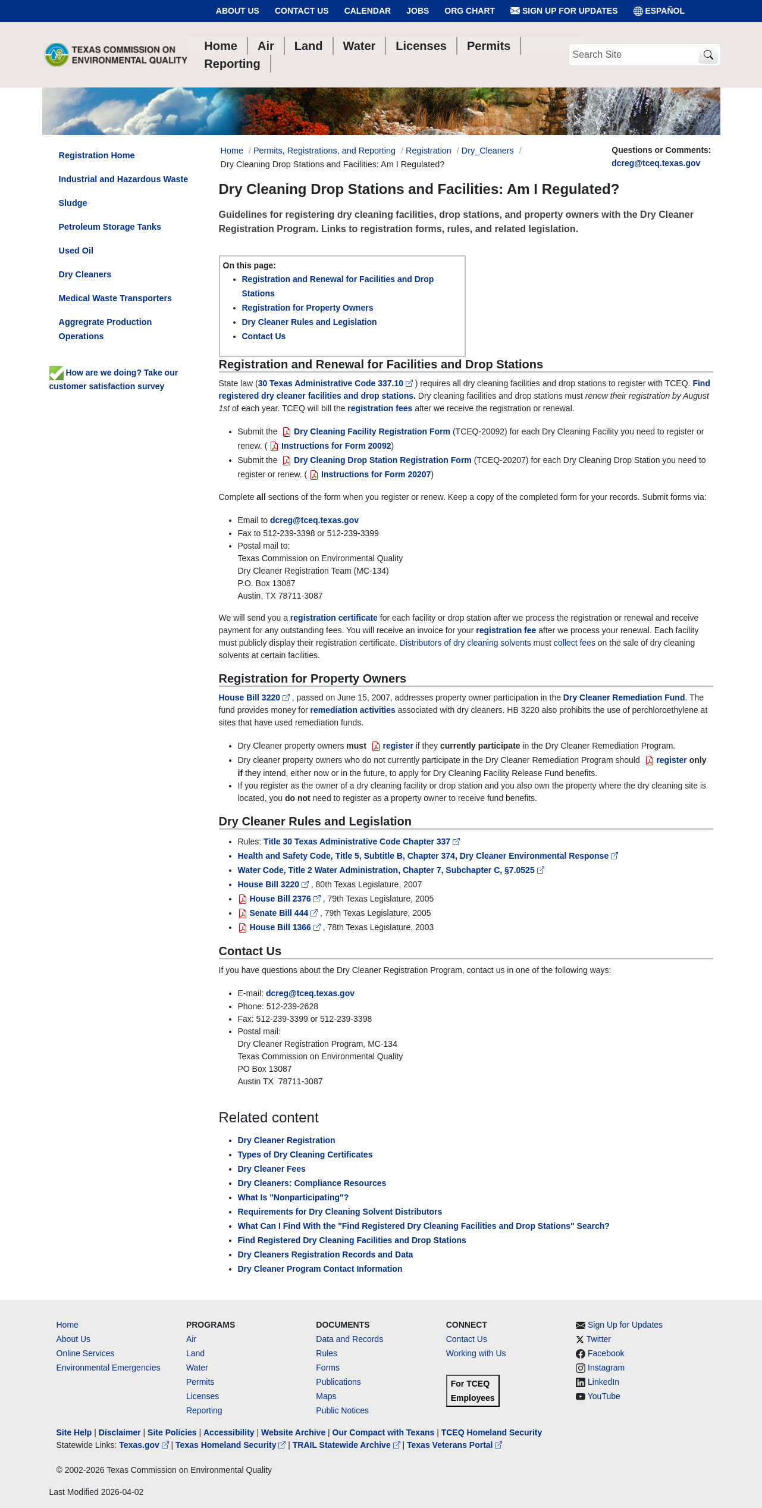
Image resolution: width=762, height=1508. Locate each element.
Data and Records (349, 1339)
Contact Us (302, 10)
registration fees (379, 408)
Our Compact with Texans (384, 1432)
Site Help (74, 1432)
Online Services (86, 1353)
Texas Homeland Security (231, 1445)
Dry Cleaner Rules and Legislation (309, 322)
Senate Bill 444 (279, 913)
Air (191, 1339)
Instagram (606, 1367)
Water (197, 1367)
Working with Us (476, 1353)
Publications (338, 1382)
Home (68, 1324)
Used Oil (76, 250)
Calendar (367, 10)
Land (195, 1353)
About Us (237, 10)
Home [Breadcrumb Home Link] (232, 150)
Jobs (417, 10)
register (391, 745)
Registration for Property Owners (308, 307)
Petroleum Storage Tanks (110, 226)
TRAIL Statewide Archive (348, 1445)
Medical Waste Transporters (116, 298)
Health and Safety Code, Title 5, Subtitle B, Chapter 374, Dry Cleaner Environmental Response (428, 856)
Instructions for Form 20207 (369, 474)
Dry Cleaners (85, 274)
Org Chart (469, 10)
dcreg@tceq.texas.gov (656, 163)
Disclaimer (120, 1432)
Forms (328, 1367)
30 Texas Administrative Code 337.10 (336, 383)
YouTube (604, 1396)
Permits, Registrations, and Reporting (324, 150)
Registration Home (97, 155)
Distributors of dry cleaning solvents (465, 642)
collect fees (574, 642)
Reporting (204, 1410)
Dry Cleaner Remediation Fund (624, 697)
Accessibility (230, 1432)
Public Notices (342, 1410)
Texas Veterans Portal (454, 1445)
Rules (326, 1353)
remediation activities (353, 710)
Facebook (606, 1353)
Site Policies (172, 1432)
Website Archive (293, 1432)
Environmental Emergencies (109, 1367)
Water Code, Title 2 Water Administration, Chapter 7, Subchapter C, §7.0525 (391, 870)
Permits (200, 1382)
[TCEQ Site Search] (708, 55)
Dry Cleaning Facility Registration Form (365, 431)
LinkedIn (603, 1382)
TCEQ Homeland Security (492, 1432)
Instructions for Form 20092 (329, 445)
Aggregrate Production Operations (105, 329)
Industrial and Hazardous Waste (124, 179)
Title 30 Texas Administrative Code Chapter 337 (362, 841)
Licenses (202, 1396)
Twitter (599, 1339)
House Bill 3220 (255, 697)
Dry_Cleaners (488, 150)
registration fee (506, 630)
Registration (428, 150)
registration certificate (334, 617)
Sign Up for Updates (563, 11)
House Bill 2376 (280, 898)
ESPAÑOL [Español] (659, 11)
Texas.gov (145, 1445)
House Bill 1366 (280, 927)
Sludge (73, 203)
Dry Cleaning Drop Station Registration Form (375, 460)
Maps (326, 1396)
